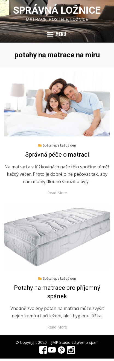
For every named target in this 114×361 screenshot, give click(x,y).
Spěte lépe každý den (59, 145)
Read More (57, 192)
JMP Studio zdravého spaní (74, 342)
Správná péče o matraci (57, 154)
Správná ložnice (57, 10)
